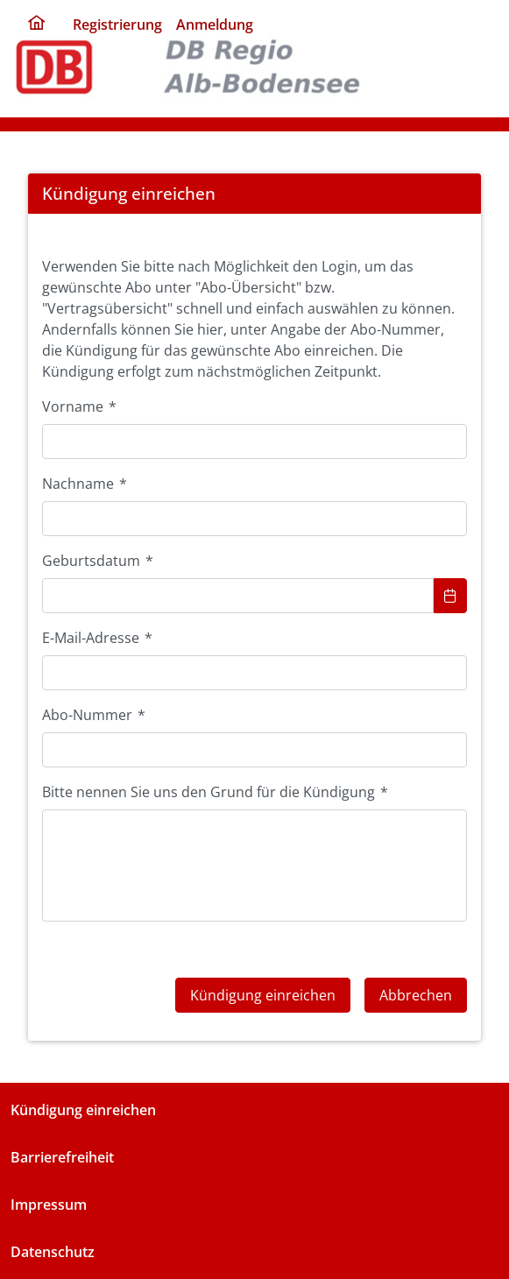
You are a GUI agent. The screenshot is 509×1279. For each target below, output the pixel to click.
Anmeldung (214, 24)
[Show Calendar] (450, 595)
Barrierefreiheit (62, 1157)
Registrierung (117, 24)
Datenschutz (53, 1251)
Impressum (49, 1204)
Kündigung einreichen (83, 1110)
